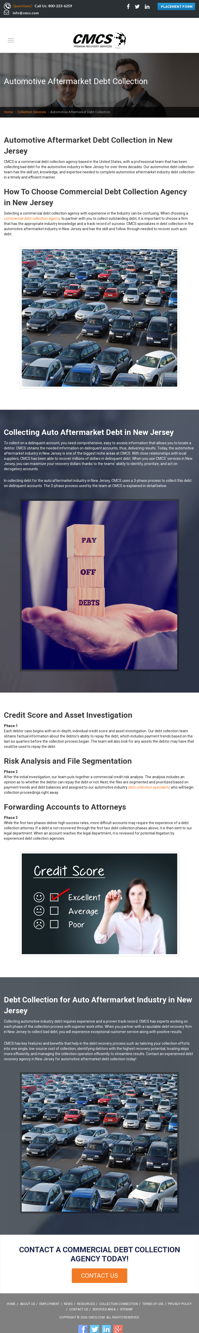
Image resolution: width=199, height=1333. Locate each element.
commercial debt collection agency (32, 208)
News (68, 1294)
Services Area (104, 1299)
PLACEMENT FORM (176, 7)
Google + (118, 1319)
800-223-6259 (60, 6)
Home (8, 102)
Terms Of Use (153, 1294)
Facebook (83, 1319)
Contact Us (99, 1265)
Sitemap (126, 1299)
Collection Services (31, 102)
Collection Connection (118, 1294)
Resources (86, 1294)
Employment (49, 1294)
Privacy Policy (180, 1294)
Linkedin (106, 1319)
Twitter (94, 1319)
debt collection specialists (149, 777)
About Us (27, 1294)
